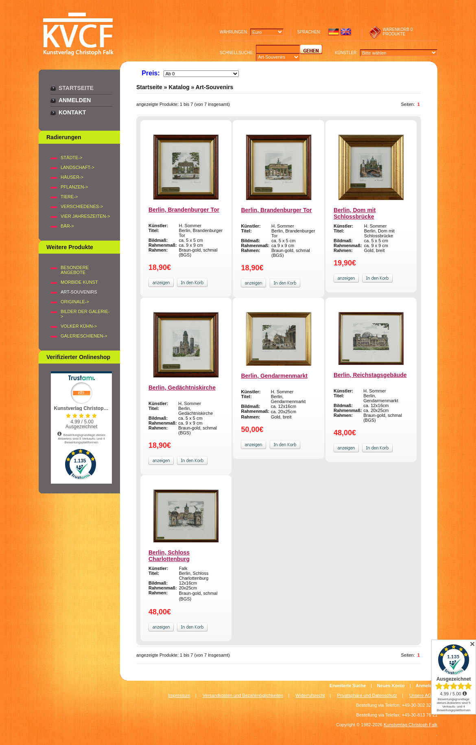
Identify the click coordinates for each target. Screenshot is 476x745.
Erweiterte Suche (348, 685)
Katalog (178, 87)
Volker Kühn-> (79, 326)
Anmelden (75, 100)
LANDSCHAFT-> (77, 167)
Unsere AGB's (423, 695)
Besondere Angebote (75, 270)
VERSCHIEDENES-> (82, 206)
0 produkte (398, 31)
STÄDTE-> (71, 157)
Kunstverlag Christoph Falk (410, 724)
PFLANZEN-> (74, 186)
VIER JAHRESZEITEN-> (85, 216)
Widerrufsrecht (310, 695)
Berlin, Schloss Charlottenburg (169, 555)
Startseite (76, 88)
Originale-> (75, 301)
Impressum (179, 695)
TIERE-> (69, 196)
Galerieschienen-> (84, 335)
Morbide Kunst (79, 282)
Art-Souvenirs (215, 87)
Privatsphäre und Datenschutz (367, 695)
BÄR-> (67, 226)
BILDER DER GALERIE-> (85, 314)
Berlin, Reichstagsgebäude (370, 375)
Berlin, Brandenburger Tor (183, 209)
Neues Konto (391, 685)
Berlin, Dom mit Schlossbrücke (355, 213)
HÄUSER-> (72, 177)
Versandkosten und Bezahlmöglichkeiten (243, 695)
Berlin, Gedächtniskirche (182, 387)
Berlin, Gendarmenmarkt (274, 375)
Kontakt (72, 112)
